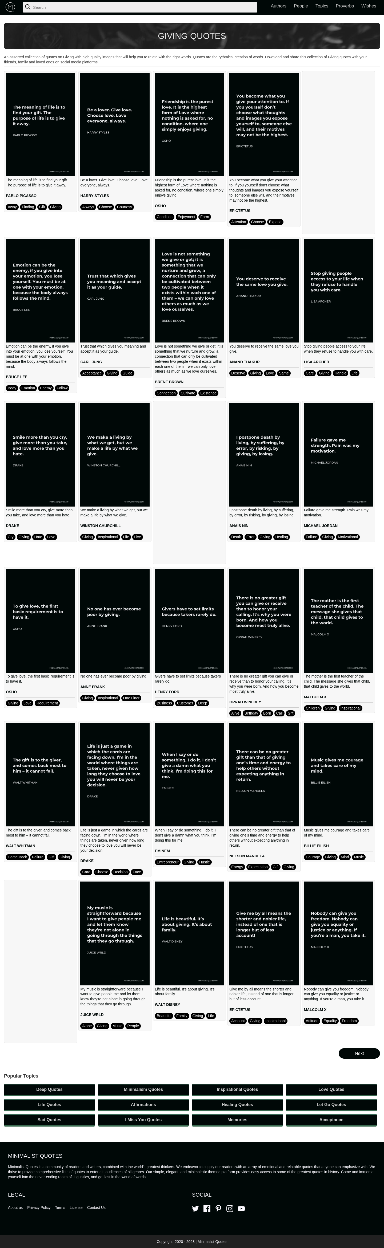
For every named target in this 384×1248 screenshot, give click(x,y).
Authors (279, 6)
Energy (237, 867)
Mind (345, 857)
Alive (235, 713)
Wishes (368, 6)
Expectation (258, 867)
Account (238, 1021)
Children (313, 708)
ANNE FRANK (92, 687)
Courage (313, 857)
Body (12, 388)
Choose (105, 207)
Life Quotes (49, 1104)
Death (236, 537)
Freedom (349, 1021)
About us (15, 1207)
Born (267, 713)
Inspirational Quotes (237, 1089)
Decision (120, 872)
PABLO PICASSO (21, 196)
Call (279, 713)
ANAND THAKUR (244, 362)
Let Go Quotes (331, 1104)
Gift (42, 207)
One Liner (131, 698)
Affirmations (143, 1104)
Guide (127, 373)
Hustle (204, 862)
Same (284, 373)
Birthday (251, 713)
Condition (165, 217)
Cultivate (188, 393)
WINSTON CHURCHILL (100, 526)
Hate (38, 537)
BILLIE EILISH (316, 846)
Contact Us (96, 1207)
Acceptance (92, 373)
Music (359, 857)
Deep (202, 703)
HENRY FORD (167, 692)
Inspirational (108, 537)
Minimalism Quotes (143, 1089)
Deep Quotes (49, 1089)
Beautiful (164, 1016)
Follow (62, 388)
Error (250, 537)
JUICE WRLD (91, 1015)
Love (270, 373)
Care (310, 373)
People (301, 6)
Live (137, 537)
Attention (238, 222)
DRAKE (12, 526)
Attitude (312, 1021)
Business (164, 703)
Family (181, 1016)
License (76, 1207)
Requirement (47, 703)
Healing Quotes (237, 1104)
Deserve (238, 373)
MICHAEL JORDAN (321, 526)
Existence (208, 393)
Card (86, 872)
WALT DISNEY (167, 1004)
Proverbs (345, 6)
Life (354, 373)
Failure (311, 537)
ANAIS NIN (239, 526)
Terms (60, 1207)
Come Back (17, 857)
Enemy (46, 388)
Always (88, 207)
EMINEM (162, 851)
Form (204, 217)
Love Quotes (331, 1089)
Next (359, 1053)
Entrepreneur (168, 862)
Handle (340, 373)
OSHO (160, 206)
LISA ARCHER (316, 362)
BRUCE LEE (16, 377)
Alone (87, 1026)
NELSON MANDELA (247, 856)
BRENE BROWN (169, 382)
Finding (28, 207)
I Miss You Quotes (143, 1120)
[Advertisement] (338, 153)
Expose (275, 222)
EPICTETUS (239, 211)
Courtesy (124, 207)
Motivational (348, 537)
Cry (11, 537)
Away (12, 207)
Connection (166, 393)
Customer (185, 703)
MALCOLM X (315, 697)
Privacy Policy (38, 1207)
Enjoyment (186, 217)
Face (137, 872)
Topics (321, 6)
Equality (330, 1021)
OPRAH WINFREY (245, 702)
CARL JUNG (91, 362)
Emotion (28, 388)
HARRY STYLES (94, 196)
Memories (237, 1120)
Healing (281, 537)
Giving (55, 207)
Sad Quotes (49, 1120)
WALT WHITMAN (20, 846)
